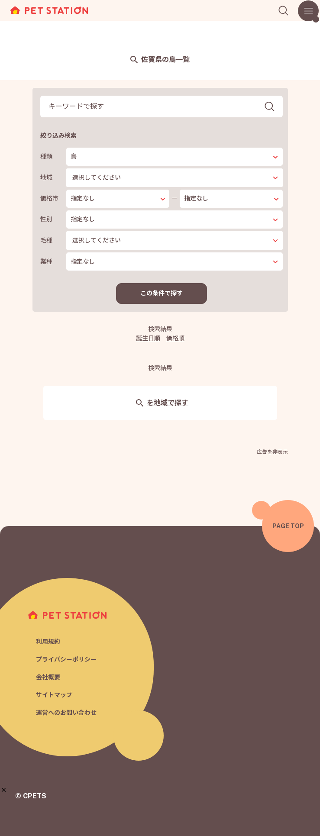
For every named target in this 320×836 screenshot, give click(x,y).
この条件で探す (161, 293)
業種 (46, 261)
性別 (46, 219)
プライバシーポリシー (66, 659)
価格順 (175, 338)
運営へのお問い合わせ (66, 712)
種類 (46, 156)
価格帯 (49, 198)
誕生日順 (148, 338)
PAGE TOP (288, 526)
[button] (3, 790)
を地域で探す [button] (162, 403)
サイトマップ (54, 694)
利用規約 (48, 641)
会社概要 (48, 677)
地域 (46, 177)
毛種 (46, 240)
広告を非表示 (272, 452)
